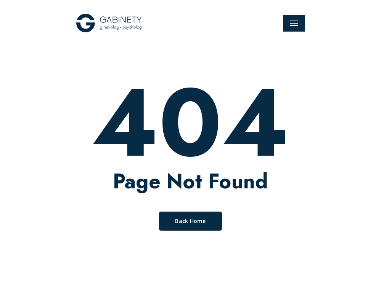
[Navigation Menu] (294, 23)
